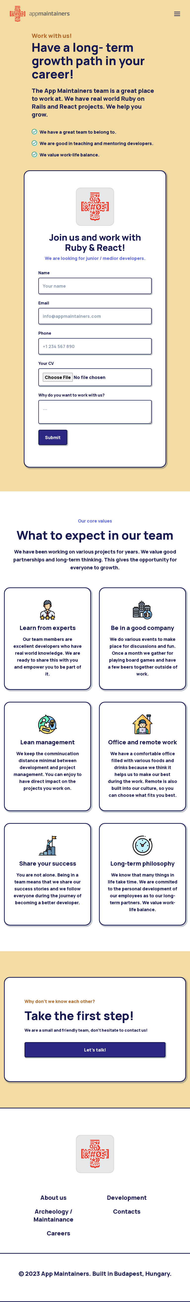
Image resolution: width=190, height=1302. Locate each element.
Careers (58, 1233)
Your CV (95, 373)
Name (95, 282)
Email (95, 312)
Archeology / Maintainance (53, 1215)
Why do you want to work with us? (95, 408)
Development (127, 1197)
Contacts (127, 1211)
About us (53, 1197)
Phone (95, 342)
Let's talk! (95, 1050)
